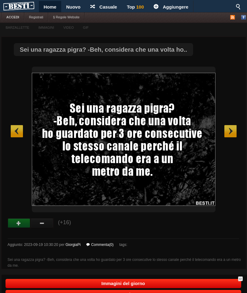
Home (50, 6)
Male (42, 223)
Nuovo (73, 6)
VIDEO (68, 27)
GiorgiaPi (72, 245)
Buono (19, 223)
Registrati (36, 17)
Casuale (103, 6)
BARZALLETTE (17, 27)
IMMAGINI (46, 27)
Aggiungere (171, 6)
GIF (85, 27)
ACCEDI (12, 17)
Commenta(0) (100, 245)
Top (135, 6)
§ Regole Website (66, 17)
